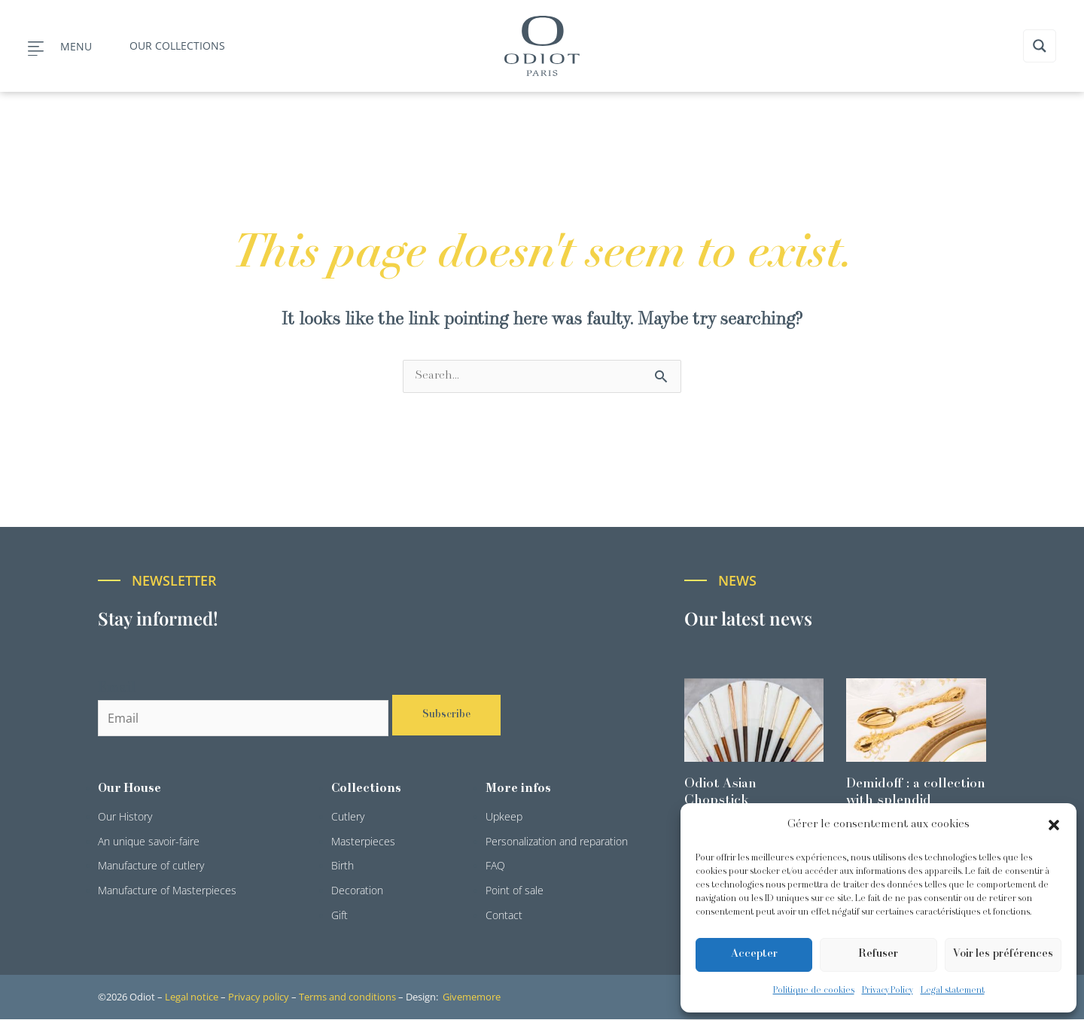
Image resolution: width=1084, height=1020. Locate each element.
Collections (366, 790)
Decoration (357, 891)
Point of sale (515, 891)
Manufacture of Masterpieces (167, 891)
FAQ (495, 866)
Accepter (754, 954)
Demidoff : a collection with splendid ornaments (915, 801)
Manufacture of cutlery (151, 866)
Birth (342, 866)
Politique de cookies (813, 990)
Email (117, 689)
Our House (129, 790)
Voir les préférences (1003, 954)
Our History (125, 817)
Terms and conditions (347, 997)
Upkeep (504, 817)
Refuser (878, 954)
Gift (339, 916)
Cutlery (347, 817)
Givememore (472, 997)
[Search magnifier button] (1040, 46)
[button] (1053, 825)
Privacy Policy (887, 990)
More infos (518, 790)
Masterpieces (363, 842)
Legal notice (191, 997)
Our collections (177, 45)
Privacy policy (258, 997)
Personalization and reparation (557, 842)
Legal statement (953, 990)
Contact (504, 916)
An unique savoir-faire (148, 842)
